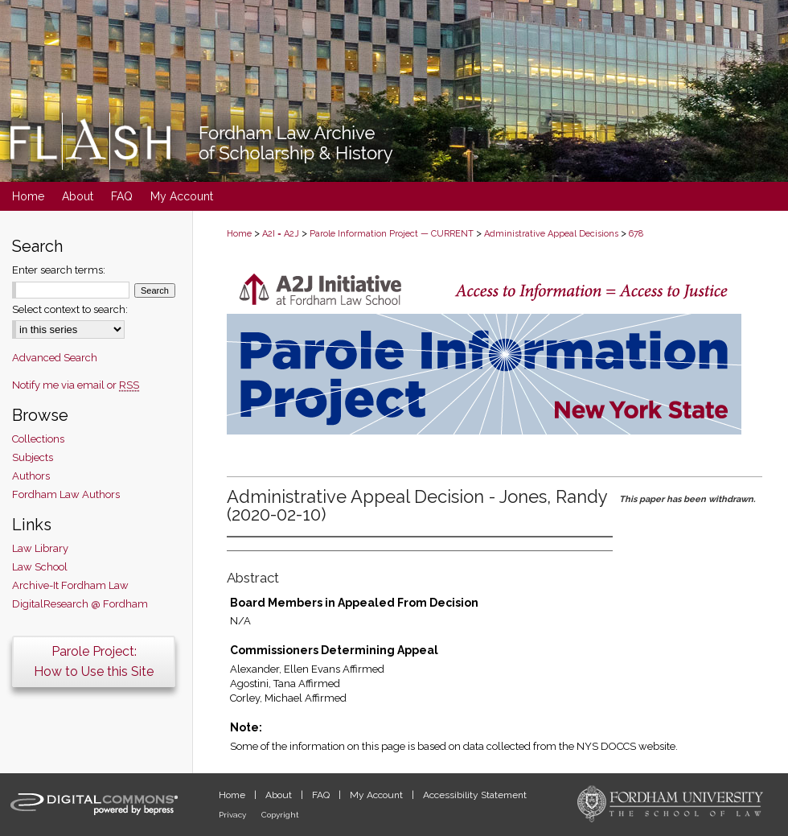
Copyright (280, 814)
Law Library (40, 548)
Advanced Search (54, 358)
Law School (40, 567)
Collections (38, 439)
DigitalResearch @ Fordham (80, 604)
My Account (377, 795)
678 (636, 234)
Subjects (32, 457)
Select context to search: (70, 309)
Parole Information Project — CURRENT (392, 234)
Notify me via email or (75, 385)
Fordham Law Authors (66, 494)
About (279, 795)
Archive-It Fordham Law (70, 585)
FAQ (322, 795)
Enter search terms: (58, 270)
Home (239, 234)
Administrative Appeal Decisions (551, 234)
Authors (31, 476)
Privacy (233, 814)
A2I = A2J (280, 234)
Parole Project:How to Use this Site (94, 661)
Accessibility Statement (475, 795)
